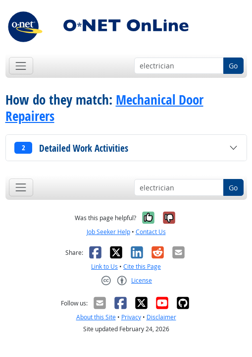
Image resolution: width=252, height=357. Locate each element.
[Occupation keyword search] (179, 66)
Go (233, 65)
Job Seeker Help (108, 232)
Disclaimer (161, 317)
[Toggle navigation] (21, 65)
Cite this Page (142, 266)
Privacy (131, 317)
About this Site (96, 317)
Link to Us (104, 266)
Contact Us (151, 232)
